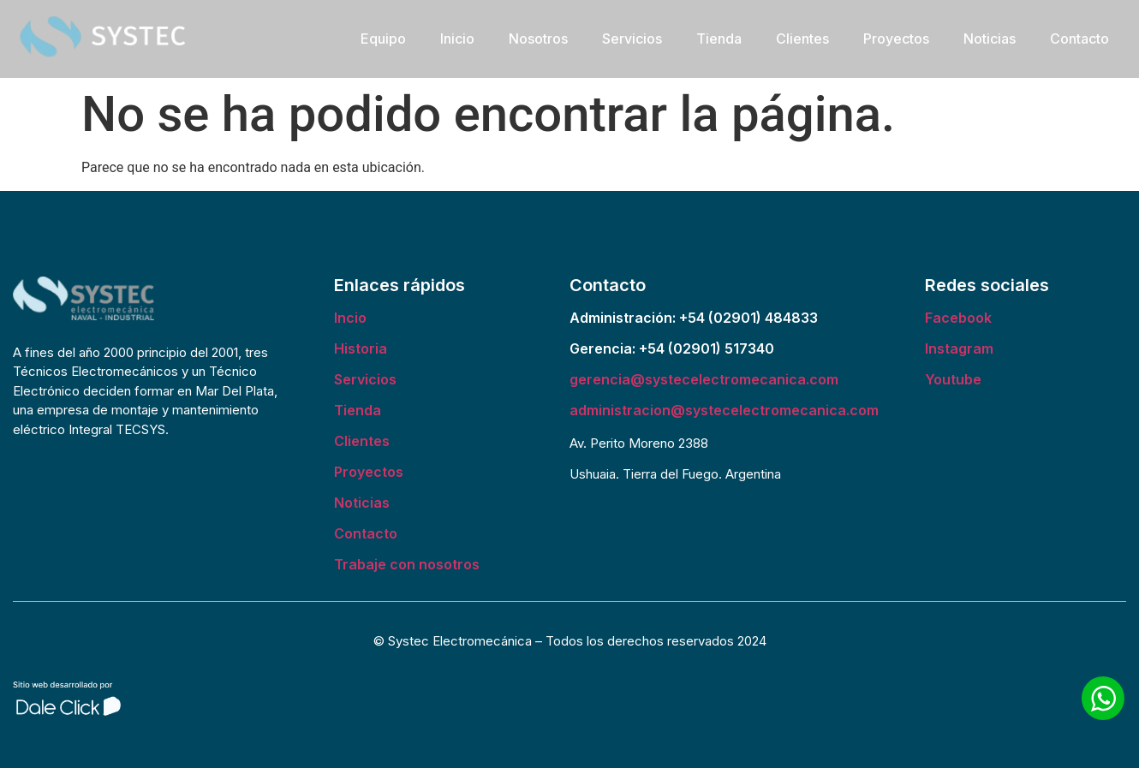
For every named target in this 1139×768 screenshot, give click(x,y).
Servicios (632, 38)
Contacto (1079, 38)
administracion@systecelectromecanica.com (724, 410)
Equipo (383, 38)
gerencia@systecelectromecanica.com (704, 379)
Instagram (959, 348)
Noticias (989, 38)
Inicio (457, 38)
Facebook (958, 317)
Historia (360, 348)
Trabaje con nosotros (407, 564)
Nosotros (538, 38)
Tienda (719, 38)
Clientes (802, 38)
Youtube (953, 379)
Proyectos (896, 38)
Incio (350, 317)
